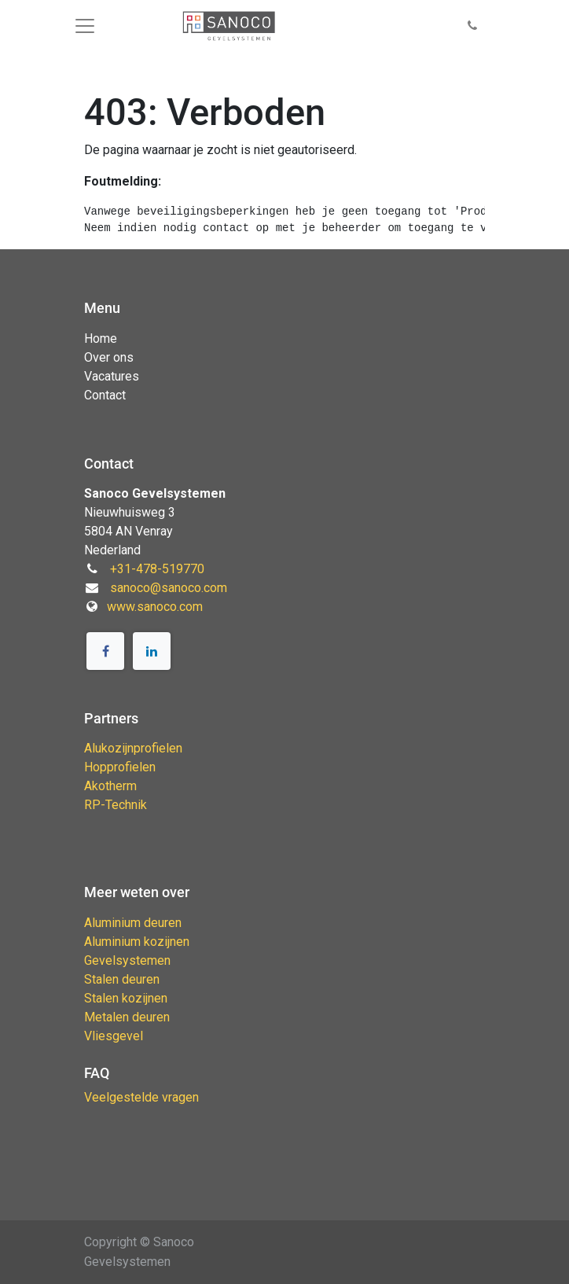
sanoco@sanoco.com (168, 587)
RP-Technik (115, 804)
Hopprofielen (120, 767)
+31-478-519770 (157, 568)
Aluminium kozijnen (136, 941)
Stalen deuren (122, 979)
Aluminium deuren (133, 922)
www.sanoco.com (155, 606)
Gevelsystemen (127, 960)
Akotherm (110, 785)
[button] (472, 26)
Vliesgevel (113, 1035)
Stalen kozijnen (125, 998)
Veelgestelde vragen (141, 1097)
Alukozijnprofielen (133, 748)
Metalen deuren (127, 1017)
